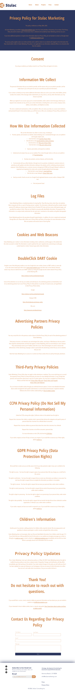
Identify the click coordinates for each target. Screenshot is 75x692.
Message (17, 643)
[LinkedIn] (6, 672)
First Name (17, 632)
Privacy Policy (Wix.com (37, 380)
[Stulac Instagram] (6, 666)
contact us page (19, 538)
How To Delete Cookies (49, 391)
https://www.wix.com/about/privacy (33, 310)
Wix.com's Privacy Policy (45, 143)
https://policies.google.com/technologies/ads (32, 276)
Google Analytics (38, 155)
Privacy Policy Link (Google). (51, 380)
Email (16, 638)
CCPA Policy (49, 433)
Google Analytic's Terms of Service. (45, 141)
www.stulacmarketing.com (28, 30)
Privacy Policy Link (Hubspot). (37, 382)
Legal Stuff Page (48, 171)
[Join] (34, 676)
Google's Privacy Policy (45, 139)
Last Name (35, 632)
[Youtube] (6, 669)
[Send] (38, 654)
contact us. (39, 439)
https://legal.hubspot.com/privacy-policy (33, 302)
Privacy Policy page (47, 173)
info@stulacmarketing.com (37, 38)
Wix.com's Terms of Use (45, 145)
